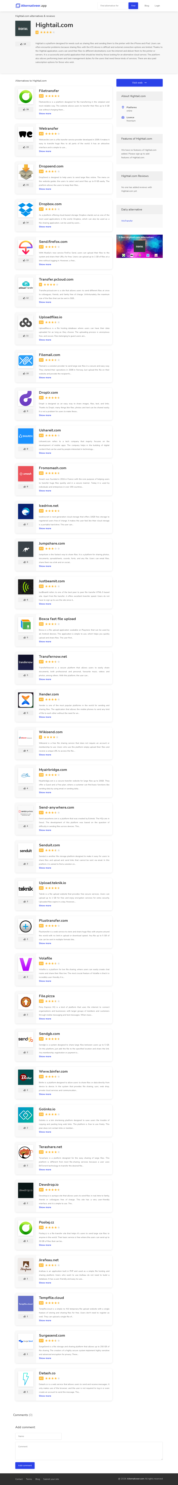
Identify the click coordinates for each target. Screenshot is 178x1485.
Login (157, 5)
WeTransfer (127, 220)
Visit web (139, 82)
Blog (146, 5)
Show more (45, 113)
